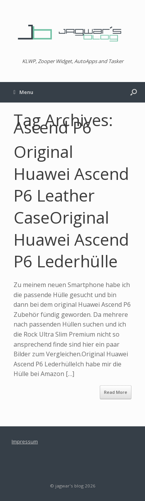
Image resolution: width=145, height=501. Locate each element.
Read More (115, 392)
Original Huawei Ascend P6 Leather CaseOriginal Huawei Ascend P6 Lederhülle (71, 206)
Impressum (25, 441)
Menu (23, 92)
